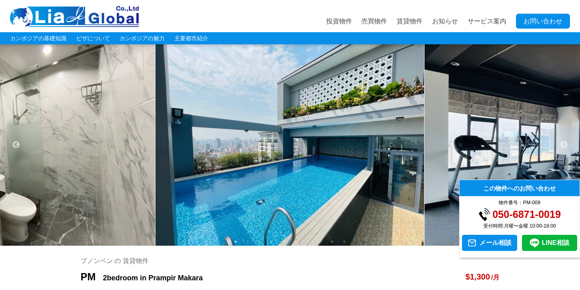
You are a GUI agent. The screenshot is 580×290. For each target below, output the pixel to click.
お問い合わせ (543, 21)
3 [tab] (260, 242)
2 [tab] (248, 242)
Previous (16, 145)
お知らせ (445, 21)
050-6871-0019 (527, 214)
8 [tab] (320, 242)
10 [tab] (344, 242)
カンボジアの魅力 (142, 38)
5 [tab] (284, 242)
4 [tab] (272, 242)
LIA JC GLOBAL (74, 16)
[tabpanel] (290, 145)
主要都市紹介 (191, 38)
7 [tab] (308, 242)
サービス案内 (487, 21)
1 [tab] (236, 242)
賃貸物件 (410, 21)
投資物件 (339, 21)
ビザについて (93, 38)
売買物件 (374, 21)
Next (564, 145)
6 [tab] (296, 242)
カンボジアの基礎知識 (38, 38)
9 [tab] (332, 242)
